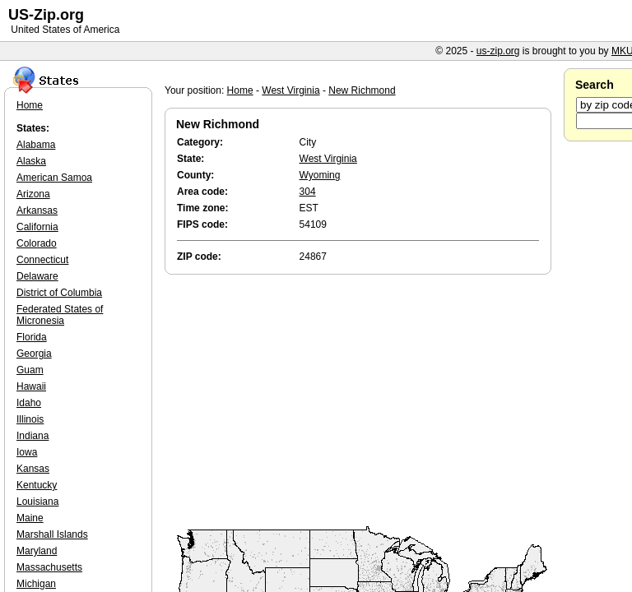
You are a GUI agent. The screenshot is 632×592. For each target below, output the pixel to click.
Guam (30, 370)
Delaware (37, 276)
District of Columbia (59, 292)
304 (308, 191)
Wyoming (320, 175)
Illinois (30, 419)
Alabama (35, 144)
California (37, 227)
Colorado (36, 243)
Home (240, 90)
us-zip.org (498, 51)
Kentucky (36, 485)
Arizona (33, 194)
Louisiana (37, 501)
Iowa (26, 452)
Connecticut (42, 260)
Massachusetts (49, 567)
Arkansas (37, 210)
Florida (31, 337)
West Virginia (290, 90)
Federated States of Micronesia (59, 314)
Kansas (32, 468)
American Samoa (54, 177)
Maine (30, 518)
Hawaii (31, 386)
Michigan (36, 584)
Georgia (34, 353)
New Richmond (361, 90)
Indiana (32, 436)
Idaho (28, 403)
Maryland (36, 551)
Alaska (31, 161)
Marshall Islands (52, 534)
